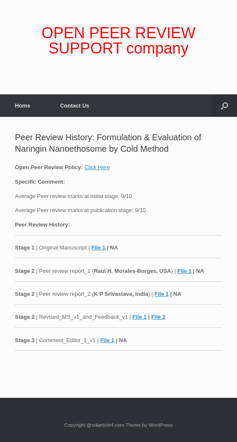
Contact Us (74, 105)
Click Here (97, 167)
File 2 (158, 317)
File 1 (98, 247)
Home (22, 105)
